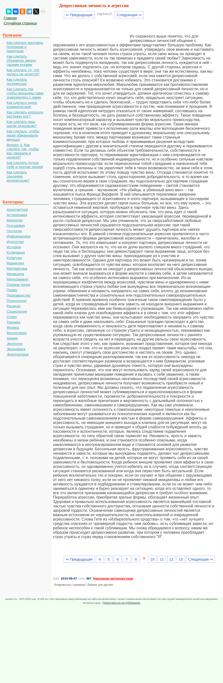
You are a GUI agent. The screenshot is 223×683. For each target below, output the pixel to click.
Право (12, 290)
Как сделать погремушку (17, 81)
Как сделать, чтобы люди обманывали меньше (23, 135)
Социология (17, 311)
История (14, 247)
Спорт (12, 317)
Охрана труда (18, 284)
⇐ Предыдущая (79, 15)
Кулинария (16, 252)
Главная (10, 18)
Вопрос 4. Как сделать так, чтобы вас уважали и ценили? (23, 151)
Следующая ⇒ (129, 15)
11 (162, 559)
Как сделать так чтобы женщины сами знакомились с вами (25, 93)
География (16, 225)
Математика (17, 268)
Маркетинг (15, 263)
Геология (14, 231)
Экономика (16, 349)
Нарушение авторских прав (113, 578)
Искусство (15, 242)
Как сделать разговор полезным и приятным (25, 46)
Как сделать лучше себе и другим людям (25, 165)
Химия (12, 338)
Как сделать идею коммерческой (22, 104)
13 (181, 559)
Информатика (18, 236)
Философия (17, 333)
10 (152, 559)
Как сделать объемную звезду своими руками (21, 60)
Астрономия (17, 215)
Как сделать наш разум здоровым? (22, 124)
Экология (14, 344)
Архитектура (17, 209)
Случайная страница (20, 23)
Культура (14, 258)
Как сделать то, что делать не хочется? (23, 72)
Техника (13, 322)
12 (171, 559)
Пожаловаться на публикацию (121, 602)
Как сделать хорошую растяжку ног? (25, 114)
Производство (19, 295)
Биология (14, 220)
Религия (13, 306)
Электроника (18, 354)
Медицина (15, 274)
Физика (13, 327)
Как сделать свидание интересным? (18, 176)
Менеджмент (18, 279)
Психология (16, 301)
